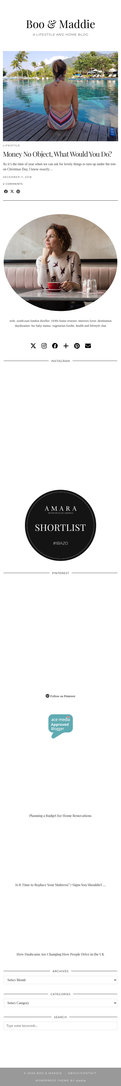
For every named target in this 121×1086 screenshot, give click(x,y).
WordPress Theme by (60, 1080)
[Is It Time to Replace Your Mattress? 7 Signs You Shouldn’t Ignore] (60, 855)
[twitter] (33, 346)
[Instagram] (32, 394)
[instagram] (44, 346)
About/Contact (82, 1073)
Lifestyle (11, 145)
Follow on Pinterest (60, 696)
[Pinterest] (32, 606)
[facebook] (55, 346)
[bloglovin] (66, 346)
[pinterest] (77, 346)
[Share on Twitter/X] (12, 191)
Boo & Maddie (60, 23)
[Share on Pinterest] (18, 191)
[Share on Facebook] (6, 191)
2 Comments (13, 183)
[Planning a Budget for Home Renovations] (60, 786)
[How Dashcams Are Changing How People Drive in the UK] (60, 924)
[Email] (88, 346)
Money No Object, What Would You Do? (57, 153)
